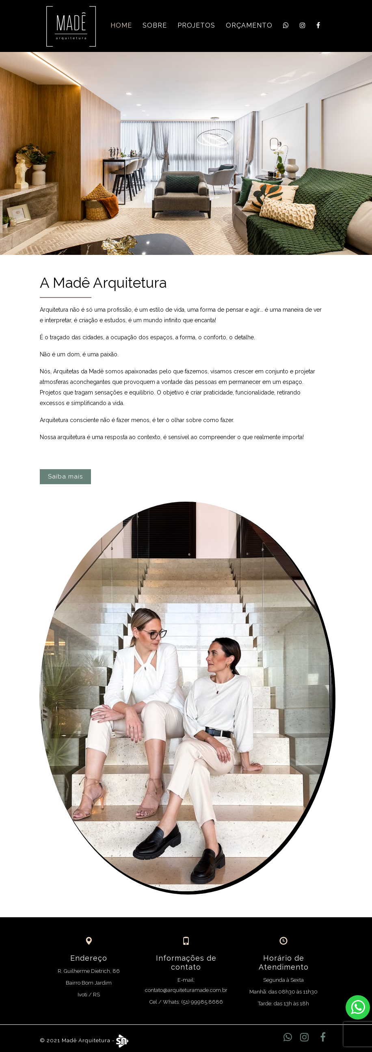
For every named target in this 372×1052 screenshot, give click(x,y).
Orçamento (249, 25)
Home (121, 25)
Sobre (155, 25)
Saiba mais (65, 476)
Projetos (196, 25)
